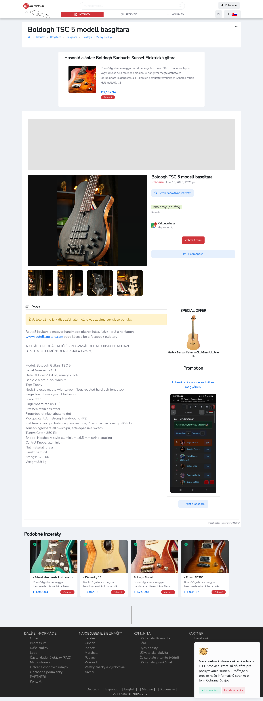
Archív (89, 672)
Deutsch (93, 689)
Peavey (90, 657)
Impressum (38, 643)
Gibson (90, 643)
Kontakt (35, 681)
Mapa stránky (40, 662)
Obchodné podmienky (46, 672)
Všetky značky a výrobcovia (105, 667)
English (129, 689)
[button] (232, 14)
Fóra (143, 643)
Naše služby (39, 648)
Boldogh (87, 37)
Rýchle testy (149, 648)
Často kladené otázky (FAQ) (50, 657)
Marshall (91, 652)
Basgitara (71, 37)
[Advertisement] (131, 144)
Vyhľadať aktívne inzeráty (173, 193)
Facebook (201, 638)
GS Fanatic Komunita (155, 638)
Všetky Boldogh (104, 37)
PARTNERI (38, 677)
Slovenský (167, 689)
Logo (33, 652)
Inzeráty (40, 37)
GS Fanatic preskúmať (156, 662)
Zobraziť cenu (193, 240)
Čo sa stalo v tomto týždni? (159, 657)
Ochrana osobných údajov (49, 667)
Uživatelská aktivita (154, 652)
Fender (90, 638)
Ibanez (90, 648)
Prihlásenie (229, 5)
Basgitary (55, 37)
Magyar (147, 689)
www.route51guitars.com (44, 336)
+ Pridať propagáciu (193, 504)
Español (111, 689)
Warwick (91, 662)
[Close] (210, 690)
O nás (34, 638)
